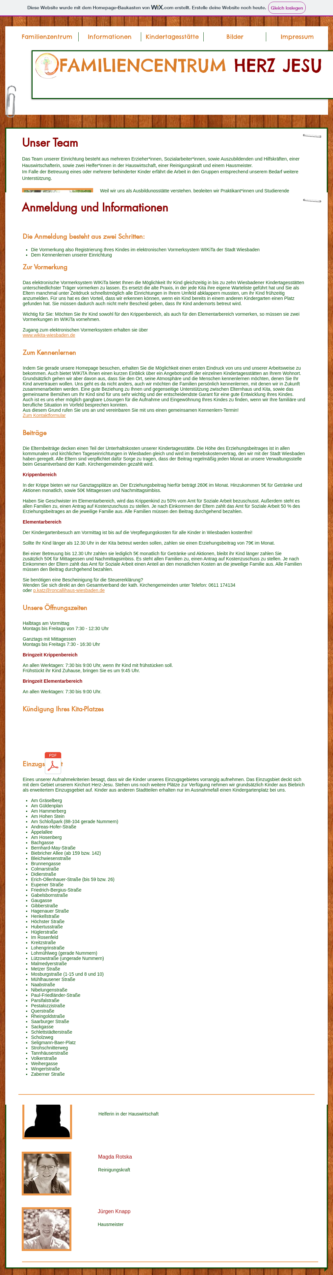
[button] (110, 36)
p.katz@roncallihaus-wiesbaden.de (69, 590)
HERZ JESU (278, 65)
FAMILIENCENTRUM (146, 65)
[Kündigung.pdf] (53, 764)
